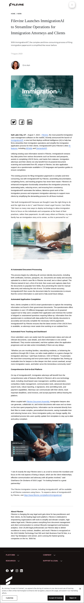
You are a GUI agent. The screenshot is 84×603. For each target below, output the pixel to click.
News (19, 14)
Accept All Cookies (55, 598)
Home (13, 14)
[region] (42, 594)
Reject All (72, 598)
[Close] (80, 588)
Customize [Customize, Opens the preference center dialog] (9, 598)
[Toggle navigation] (72, 5)
